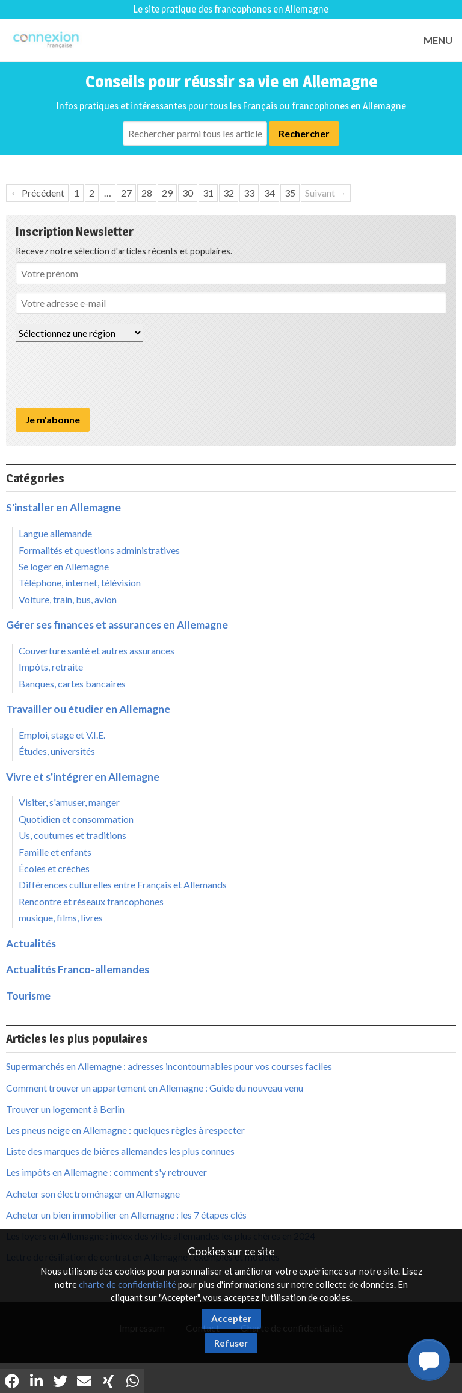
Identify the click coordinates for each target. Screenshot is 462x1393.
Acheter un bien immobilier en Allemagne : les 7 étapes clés (126, 1214)
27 (126, 192)
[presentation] (107, 374)
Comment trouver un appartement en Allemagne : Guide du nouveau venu (154, 1087)
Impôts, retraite (51, 666)
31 (208, 192)
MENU (438, 40)
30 (187, 192)
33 (249, 192)
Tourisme (28, 995)
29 (167, 192)
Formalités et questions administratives (99, 550)
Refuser (231, 1343)
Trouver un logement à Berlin (65, 1109)
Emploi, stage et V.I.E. (62, 734)
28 (146, 192)
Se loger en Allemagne (64, 566)
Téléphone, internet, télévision (80, 582)
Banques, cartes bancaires (72, 683)
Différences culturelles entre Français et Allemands (123, 884)
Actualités (31, 943)
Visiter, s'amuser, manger (69, 802)
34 (269, 192)
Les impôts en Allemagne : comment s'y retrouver (106, 1172)
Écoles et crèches (54, 868)
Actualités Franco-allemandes (77, 969)
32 (228, 192)
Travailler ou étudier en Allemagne (88, 709)
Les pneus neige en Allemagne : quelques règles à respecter (125, 1130)
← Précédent (37, 192)
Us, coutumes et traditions (72, 835)
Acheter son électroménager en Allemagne (93, 1193)
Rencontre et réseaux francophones (91, 901)
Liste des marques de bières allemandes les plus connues (120, 1151)
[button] (429, 1360)
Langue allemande (55, 533)
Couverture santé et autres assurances (96, 650)
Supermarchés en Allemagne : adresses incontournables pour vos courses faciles (169, 1066)
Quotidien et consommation (76, 819)
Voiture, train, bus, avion (68, 599)
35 (290, 192)
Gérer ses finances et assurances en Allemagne (117, 624)
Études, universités (57, 751)
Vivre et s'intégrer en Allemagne (82, 776)
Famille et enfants (55, 852)
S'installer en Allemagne (63, 507)
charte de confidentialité (127, 1284)
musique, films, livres (61, 917)
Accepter (231, 1318)
